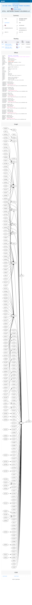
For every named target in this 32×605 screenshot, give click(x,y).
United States (16, 9)
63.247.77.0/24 (16, 576)
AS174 (3, 44)
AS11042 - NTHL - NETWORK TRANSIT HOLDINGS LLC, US (16, 6)
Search (30, 1)
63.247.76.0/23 (16, 4)
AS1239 (3, 47)
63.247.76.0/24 (5, 576)
